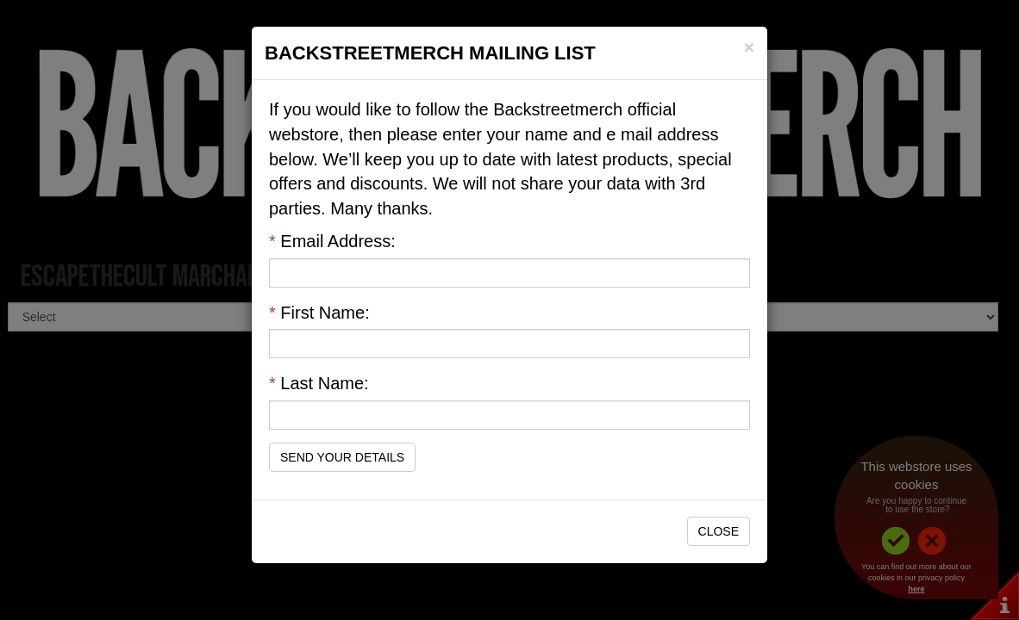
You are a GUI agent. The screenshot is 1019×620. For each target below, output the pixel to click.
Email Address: (332, 241)
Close (718, 531)
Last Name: (319, 383)
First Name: (319, 312)
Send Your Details (342, 457)
